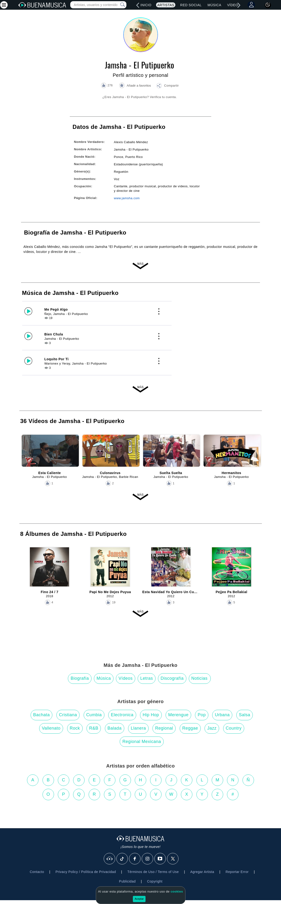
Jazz (211, 728)
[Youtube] (160, 859)
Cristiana (68, 714)
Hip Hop (151, 714)
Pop (202, 714)
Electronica (122, 714)
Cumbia (94, 714)
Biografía (79, 678)
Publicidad (127, 881)
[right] (239, 5)
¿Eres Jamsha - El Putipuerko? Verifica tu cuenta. (140, 97)
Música (214, 5)
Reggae (190, 728)
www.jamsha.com (127, 198)
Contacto (37, 872)
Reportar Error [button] (237, 872)
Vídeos (234, 5)
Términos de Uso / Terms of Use (153, 872)
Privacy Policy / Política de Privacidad (85, 872)
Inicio (145, 5)
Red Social (191, 5)
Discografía (172, 678)
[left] (138, 5)
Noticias (199, 678)
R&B (93, 728)
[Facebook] (135, 859)
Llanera (138, 728)
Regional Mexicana (141, 741)
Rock (75, 728)
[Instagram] (147, 859)
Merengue (178, 714)
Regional (164, 728)
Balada (115, 728)
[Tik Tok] (122, 859)
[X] (173, 859)
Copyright (154, 881)
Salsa (244, 714)
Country (234, 728)
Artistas (165, 5)
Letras (146, 678)
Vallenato (51, 728)
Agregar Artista (202, 872)
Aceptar (139, 898)
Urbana (222, 714)
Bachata (41, 714)
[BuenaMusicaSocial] (109, 859)
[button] (167, 86)
